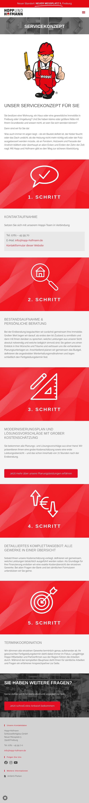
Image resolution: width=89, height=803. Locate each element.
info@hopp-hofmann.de (29, 240)
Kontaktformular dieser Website (25, 245)
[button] (83, 12)
